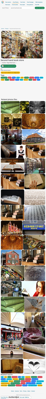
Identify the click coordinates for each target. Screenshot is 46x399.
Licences (17, 391)
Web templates (38, 2)
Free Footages (30, 2)
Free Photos (15, 2)
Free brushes (15, 4)
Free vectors (8, 2)
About (28, 391)
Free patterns (30, 4)
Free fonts (22, 2)
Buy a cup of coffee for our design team (10, 72)
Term (21, 391)
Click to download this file (8, 66)
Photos (6, 28)
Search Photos (5, 8)
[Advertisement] (23, 19)
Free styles (22, 4)
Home (2, 28)
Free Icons (7, 4)
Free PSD (37, 4)
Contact (33, 391)
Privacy (24, 391)
